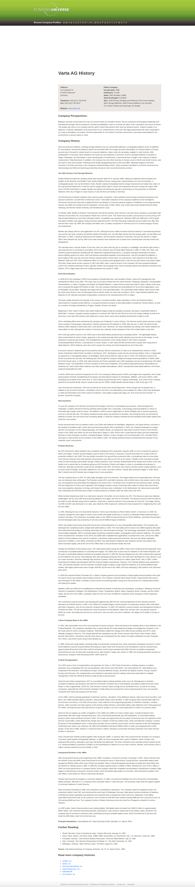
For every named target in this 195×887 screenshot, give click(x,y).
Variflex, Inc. (67, 861)
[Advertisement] (109, 49)
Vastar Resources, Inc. (71, 869)
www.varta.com (74, 108)
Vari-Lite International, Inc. (72, 866)
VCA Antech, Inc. (69, 874)
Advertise (130, 884)
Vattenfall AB (67, 872)
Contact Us (121, 884)
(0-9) (65, 22)
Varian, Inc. (66, 864)
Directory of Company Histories (102, 884)
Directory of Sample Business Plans (75, 884)
